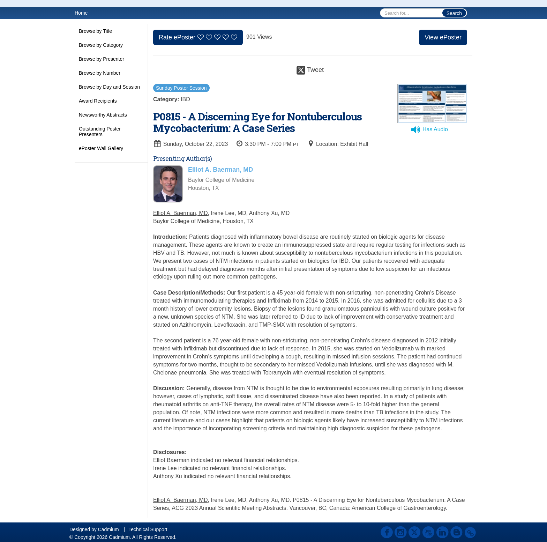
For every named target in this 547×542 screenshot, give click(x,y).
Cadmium (108, 529)
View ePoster (443, 37)
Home (81, 13)
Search (454, 13)
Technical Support (147, 529)
